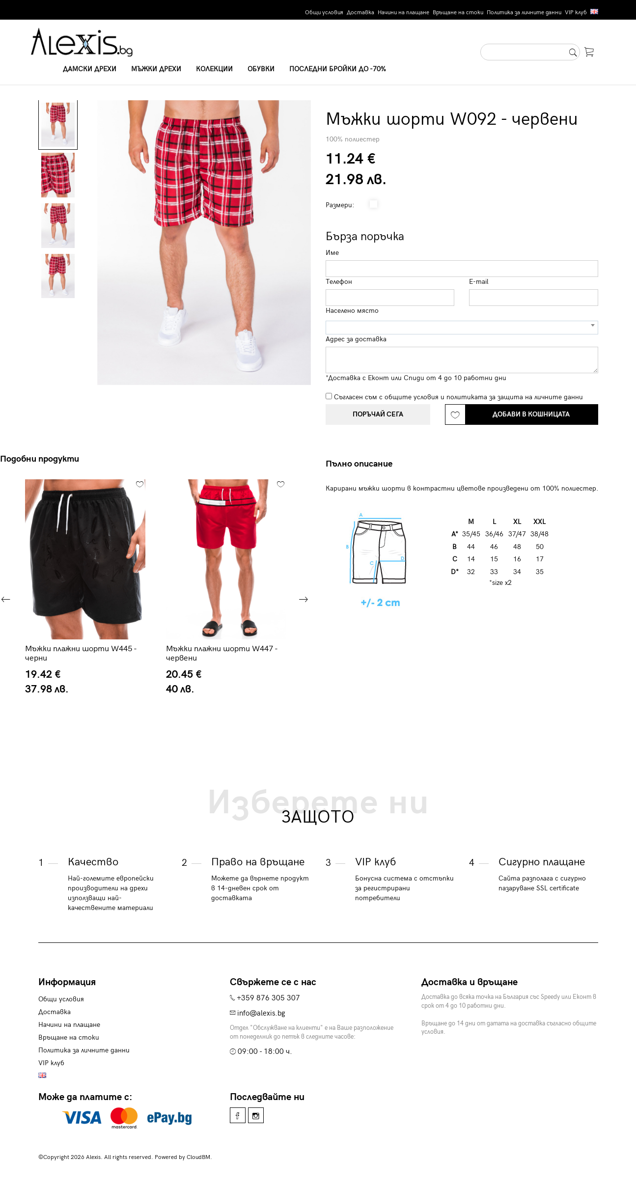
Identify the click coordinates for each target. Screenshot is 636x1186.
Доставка (360, 12)
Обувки (261, 69)
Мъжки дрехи (156, 69)
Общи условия (324, 12)
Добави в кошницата (531, 414)
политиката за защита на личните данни (514, 397)
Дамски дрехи (89, 69)
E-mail (479, 281)
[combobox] (462, 327)
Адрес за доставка (356, 339)
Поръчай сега (378, 414)
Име (332, 252)
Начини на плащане (403, 12)
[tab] (363, 464)
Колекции (214, 69)
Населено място (352, 310)
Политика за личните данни (524, 12)
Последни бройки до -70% (337, 69)
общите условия (412, 397)
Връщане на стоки (458, 12)
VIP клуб (576, 12)
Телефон (339, 281)
